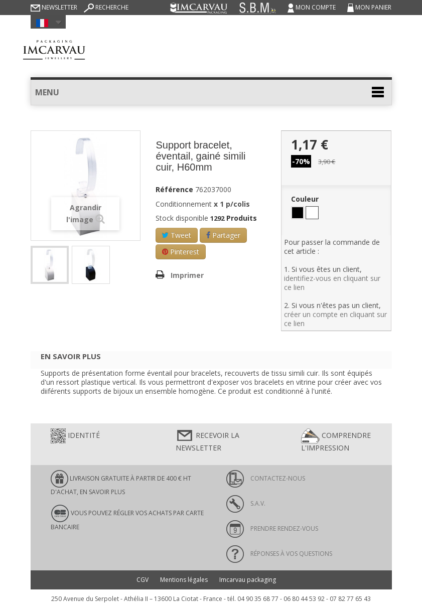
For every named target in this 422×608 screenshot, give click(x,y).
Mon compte (312, 7)
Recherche (106, 7)
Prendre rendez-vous (272, 528)
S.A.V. (245, 503)
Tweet (176, 235)
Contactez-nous (265, 478)
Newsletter (54, 7)
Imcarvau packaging (247, 579)
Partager (223, 235)
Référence (174, 189)
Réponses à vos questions (279, 553)
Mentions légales (184, 579)
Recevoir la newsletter (207, 440)
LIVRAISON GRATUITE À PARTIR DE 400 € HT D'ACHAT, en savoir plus (121, 483)
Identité (75, 435)
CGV (142, 579)
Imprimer (187, 275)
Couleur (306, 199)
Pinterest (180, 251)
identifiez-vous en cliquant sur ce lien (332, 282)
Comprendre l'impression (336, 440)
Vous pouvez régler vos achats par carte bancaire (127, 517)
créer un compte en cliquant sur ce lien (335, 319)
